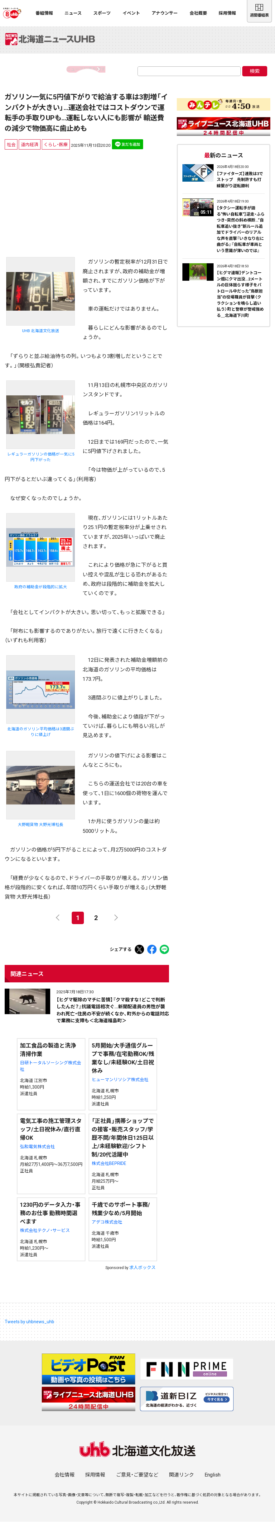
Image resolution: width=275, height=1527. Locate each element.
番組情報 (44, 13)
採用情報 (227, 13)
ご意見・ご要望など (137, 1480)
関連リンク (181, 1480)
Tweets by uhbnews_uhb (29, 1326)
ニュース (73, 13)
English (212, 1480)
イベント (131, 13)
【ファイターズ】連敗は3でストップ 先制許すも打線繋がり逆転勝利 (240, 185)
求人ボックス (142, 1272)
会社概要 (198, 13)
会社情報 (65, 1480)
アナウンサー (165, 13)
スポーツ (102, 13)
